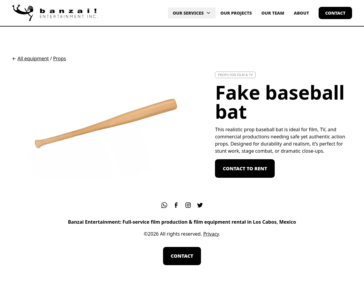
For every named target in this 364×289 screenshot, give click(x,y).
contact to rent (245, 168)
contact (335, 13)
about (301, 13)
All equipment (33, 58)
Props (59, 58)
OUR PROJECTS (236, 13)
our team (272, 13)
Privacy (211, 234)
